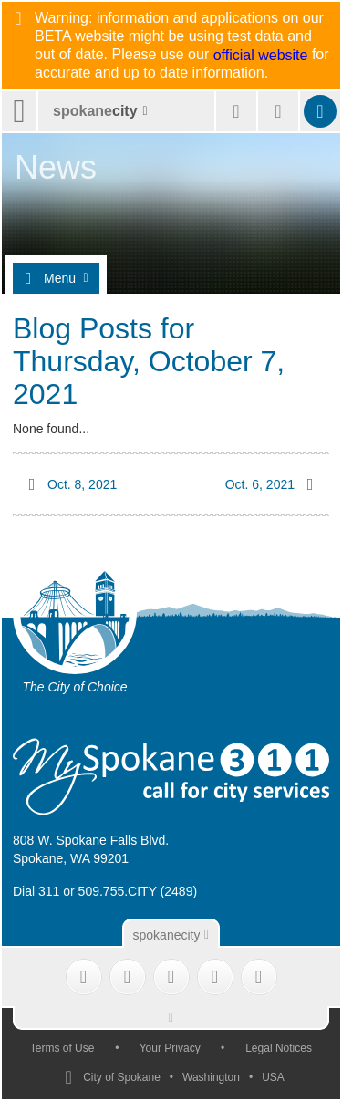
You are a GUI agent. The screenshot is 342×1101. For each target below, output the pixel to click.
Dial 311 (36, 891)
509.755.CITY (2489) (138, 891)
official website (260, 55)
